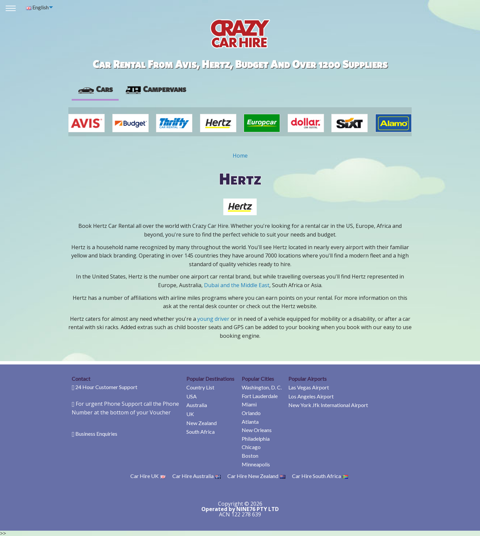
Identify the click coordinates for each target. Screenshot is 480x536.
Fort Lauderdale (260, 396)
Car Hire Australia (196, 476)
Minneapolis (256, 464)
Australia (196, 405)
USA (191, 396)
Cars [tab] (95, 89)
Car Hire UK (148, 476)
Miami (249, 404)
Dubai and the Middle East (236, 285)
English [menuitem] (37, 7)
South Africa (200, 431)
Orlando (251, 413)
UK (190, 414)
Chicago (251, 447)
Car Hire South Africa (320, 476)
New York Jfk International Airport (328, 405)
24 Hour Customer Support (106, 387)
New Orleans (257, 430)
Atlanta (250, 421)
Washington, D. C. (262, 387)
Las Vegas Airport (308, 387)
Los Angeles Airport (311, 396)
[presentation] (155, 89)
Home (240, 155)
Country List (200, 387)
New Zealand (201, 423)
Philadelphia (256, 438)
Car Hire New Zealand (256, 476)
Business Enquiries (96, 433)
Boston (250, 455)
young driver (213, 318)
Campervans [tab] (155, 89)
